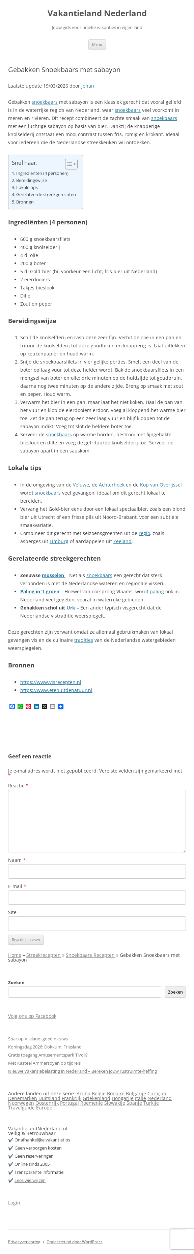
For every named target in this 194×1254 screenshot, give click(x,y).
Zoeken (16, 982)
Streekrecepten (43, 955)
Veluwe (81, 484)
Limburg (59, 541)
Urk (70, 607)
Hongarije (123, 1098)
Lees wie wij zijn (30, 1180)
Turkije (151, 1103)
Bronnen (25, 202)
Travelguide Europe (30, 1107)
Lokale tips (27, 187)
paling (157, 591)
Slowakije (114, 1103)
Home (14, 955)
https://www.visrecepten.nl (50, 682)
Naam (17, 860)
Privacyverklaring (24, 1242)
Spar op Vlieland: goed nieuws (38, 1039)
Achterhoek (112, 484)
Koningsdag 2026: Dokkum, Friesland (45, 1047)
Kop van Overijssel (161, 484)
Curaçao (156, 1093)
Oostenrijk (47, 1103)
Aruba (83, 1093)
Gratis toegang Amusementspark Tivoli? (48, 1055)
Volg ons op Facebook (32, 1016)
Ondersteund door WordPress (75, 1242)
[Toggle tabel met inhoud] (68, 164)
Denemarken (22, 1098)
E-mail (17, 886)
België (99, 1093)
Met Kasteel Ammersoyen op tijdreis (44, 1063)
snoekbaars (45, 102)
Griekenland (96, 1098)
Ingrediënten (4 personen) (42, 173)
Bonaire (115, 1093)
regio (144, 533)
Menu (97, 44)
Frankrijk (71, 1098)
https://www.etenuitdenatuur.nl (56, 690)
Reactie (18, 785)
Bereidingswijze (31, 180)
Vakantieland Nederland (97, 13)
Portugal (69, 1103)
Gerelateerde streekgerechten (46, 194)
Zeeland (122, 541)
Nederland (159, 1098)
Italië (140, 1098)
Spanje (134, 1103)
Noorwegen (21, 1103)
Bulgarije (136, 1093)
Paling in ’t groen (39, 591)
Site (12, 912)
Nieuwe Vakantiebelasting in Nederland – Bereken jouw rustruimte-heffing (82, 1071)
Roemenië (91, 1103)
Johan (87, 86)
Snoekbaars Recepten (90, 955)
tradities (83, 640)
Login (14, 1202)
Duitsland (49, 1098)
